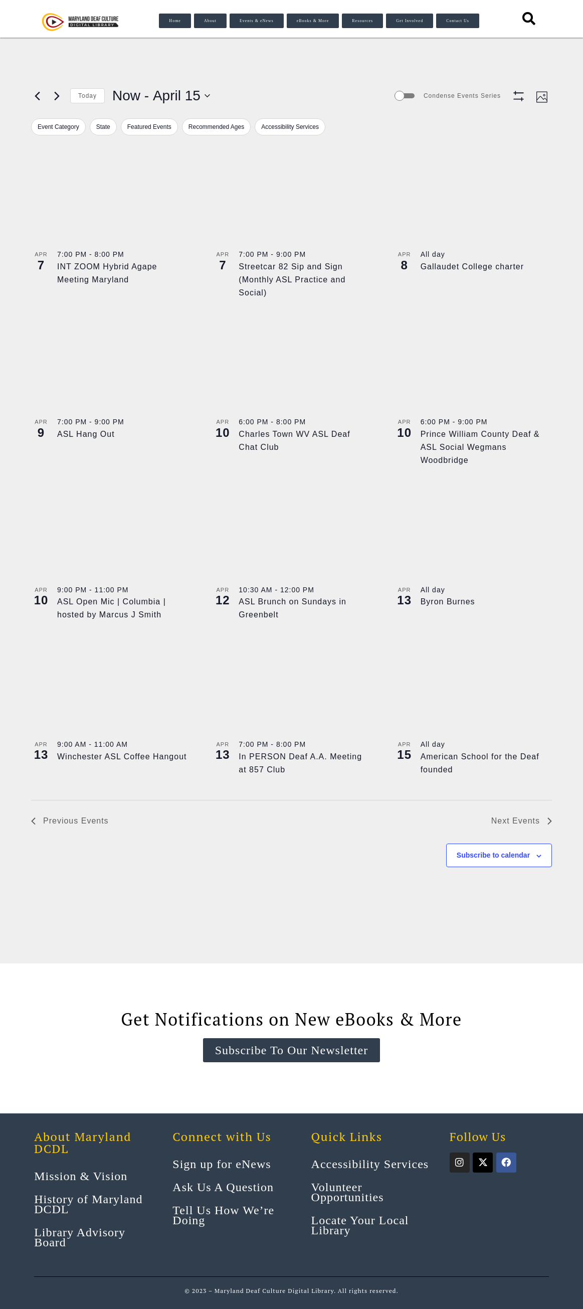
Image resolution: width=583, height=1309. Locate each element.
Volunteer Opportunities (347, 1192)
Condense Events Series (462, 95)
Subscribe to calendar (493, 855)
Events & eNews (257, 21)
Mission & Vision (80, 1176)
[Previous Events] (37, 96)
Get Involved (409, 21)
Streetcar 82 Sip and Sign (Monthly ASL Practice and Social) (292, 279)
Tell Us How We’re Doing (223, 1215)
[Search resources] (529, 18)
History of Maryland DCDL (88, 1204)
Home (175, 21)
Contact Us (457, 21)
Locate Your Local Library (360, 1225)
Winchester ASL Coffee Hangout (121, 756)
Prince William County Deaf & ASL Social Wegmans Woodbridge (480, 447)
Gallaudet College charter (472, 266)
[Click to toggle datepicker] (161, 96)
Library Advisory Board (79, 1237)
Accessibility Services (370, 1164)
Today (87, 95)
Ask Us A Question (223, 1187)
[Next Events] (57, 96)
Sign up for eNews (221, 1164)
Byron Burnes (448, 601)
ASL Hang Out (86, 434)
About (210, 21)
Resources (362, 21)
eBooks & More (313, 21)
